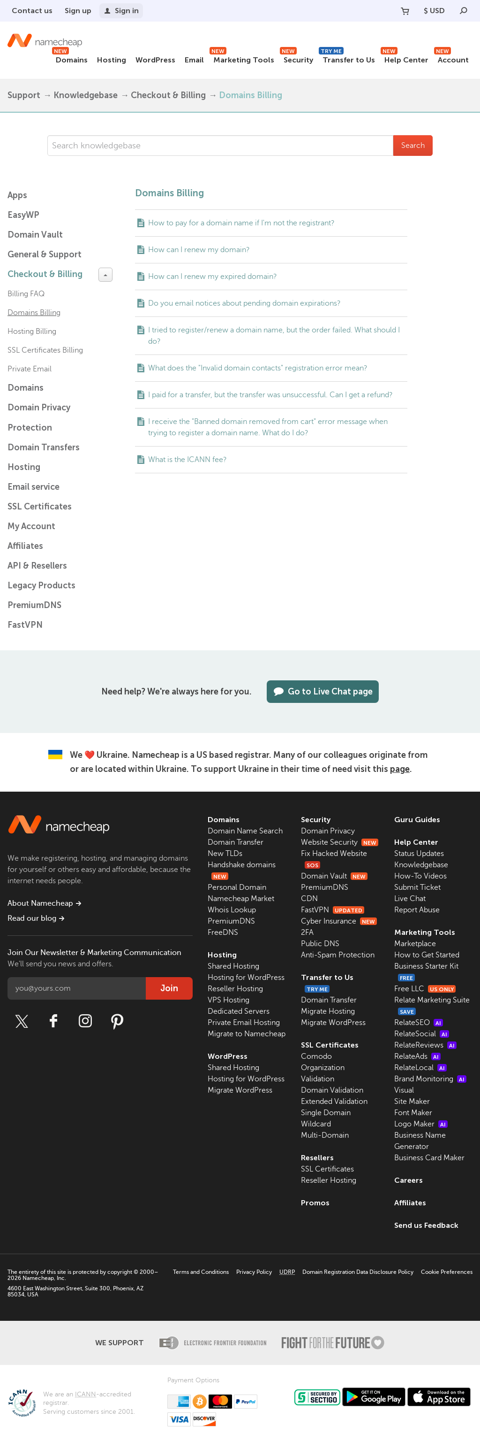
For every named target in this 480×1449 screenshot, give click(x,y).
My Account (31, 526)
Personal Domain (237, 887)
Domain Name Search (245, 831)
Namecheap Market (241, 898)
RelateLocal (420, 1068)
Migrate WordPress (240, 1090)
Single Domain (326, 1113)
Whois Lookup (232, 910)
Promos (315, 1202)
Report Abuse (417, 910)
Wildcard (316, 1124)
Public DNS (320, 944)
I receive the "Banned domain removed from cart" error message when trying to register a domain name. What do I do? (268, 427)
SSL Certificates (40, 506)
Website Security (339, 842)
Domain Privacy (328, 831)
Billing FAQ (26, 294)
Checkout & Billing (168, 95)
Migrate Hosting (328, 1011)
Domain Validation (332, 1090)
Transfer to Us (347, 58)
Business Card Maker (429, 1158)
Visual (404, 1090)
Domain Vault (35, 235)
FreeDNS (223, 932)
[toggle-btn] (105, 275)
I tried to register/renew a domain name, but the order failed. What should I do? (274, 336)
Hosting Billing (32, 331)
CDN (309, 898)
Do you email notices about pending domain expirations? (244, 303)
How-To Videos (420, 876)
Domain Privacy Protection (39, 417)
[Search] (463, 11)
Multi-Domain (325, 1135)
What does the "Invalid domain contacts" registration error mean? (258, 368)
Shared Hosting (233, 966)
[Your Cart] (405, 11)
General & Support (45, 254)
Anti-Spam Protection (338, 955)
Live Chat (410, 898)
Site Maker (412, 1101)
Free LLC (425, 989)
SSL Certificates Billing (45, 350)
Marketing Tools (242, 58)
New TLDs (225, 853)
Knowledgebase (85, 95)
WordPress (155, 59)
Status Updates (419, 853)
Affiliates (25, 546)
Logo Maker (421, 1124)
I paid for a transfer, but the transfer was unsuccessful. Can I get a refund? (270, 395)
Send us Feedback (426, 1225)
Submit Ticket (417, 887)
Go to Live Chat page (323, 691)
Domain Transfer (235, 842)
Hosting (111, 59)
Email (194, 59)
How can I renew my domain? (199, 250)
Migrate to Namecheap (246, 1034)
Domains (70, 58)
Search (413, 145)
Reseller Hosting (235, 989)
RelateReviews (425, 1045)
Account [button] (451, 58)
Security (296, 58)
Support (24, 95)
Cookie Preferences (446, 1272)
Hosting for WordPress (246, 977)
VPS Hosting (228, 1000)
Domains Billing (34, 312)
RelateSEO (418, 1022)
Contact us (32, 10)
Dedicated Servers (239, 1011)
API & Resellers (37, 566)
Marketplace (415, 944)
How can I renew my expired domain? (212, 276)
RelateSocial (421, 1034)
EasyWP (23, 215)
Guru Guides (417, 819)
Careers (408, 1180)
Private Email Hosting (244, 1022)
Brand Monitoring (430, 1079)
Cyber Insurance (339, 921)
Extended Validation (334, 1101)
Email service (34, 487)
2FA (307, 932)
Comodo (316, 1056)
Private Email (30, 369)
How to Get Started (426, 955)
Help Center (404, 58)
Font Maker (413, 1113)
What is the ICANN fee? (187, 459)
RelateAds (417, 1056)
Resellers (317, 1157)
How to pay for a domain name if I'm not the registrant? (241, 223)
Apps (17, 195)
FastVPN (25, 625)
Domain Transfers (44, 447)
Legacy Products (41, 585)
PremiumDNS (34, 605)
